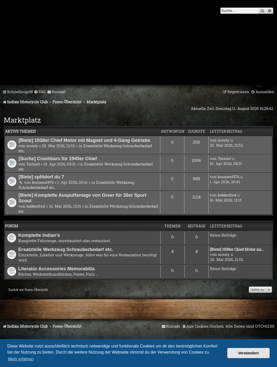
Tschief (33, 163)
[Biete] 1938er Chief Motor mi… (237, 249)
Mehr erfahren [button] (21, 359)
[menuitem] (39, 92)
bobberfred (35, 206)
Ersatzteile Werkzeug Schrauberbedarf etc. (65, 249)
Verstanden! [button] (248, 353)
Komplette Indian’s (39, 235)
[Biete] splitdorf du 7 (41, 176)
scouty (32, 145)
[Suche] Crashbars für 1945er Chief (58, 158)
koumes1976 (43, 182)
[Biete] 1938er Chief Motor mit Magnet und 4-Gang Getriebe (84, 140)
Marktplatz (22, 120)
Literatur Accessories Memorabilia (56, 268)
